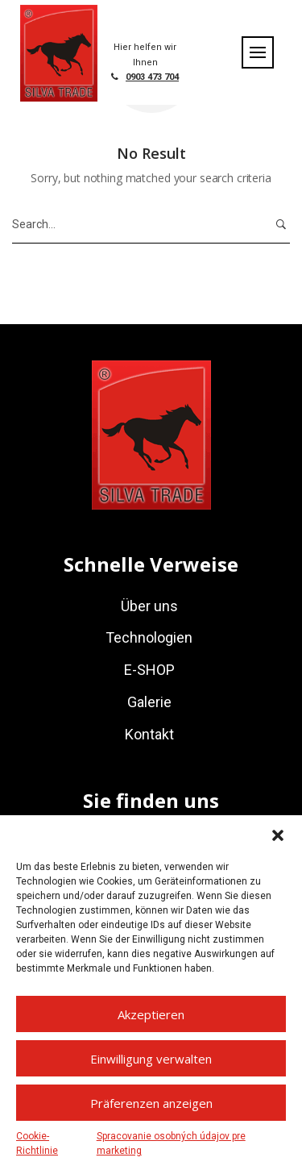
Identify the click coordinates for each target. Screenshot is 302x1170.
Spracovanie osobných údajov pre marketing (171, 1143)
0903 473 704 (152, 77)
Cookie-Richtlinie (37, 1143)
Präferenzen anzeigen (151, 1103)
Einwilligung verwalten (151, 1059)
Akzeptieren (151, 1014)
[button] (278, 835)
